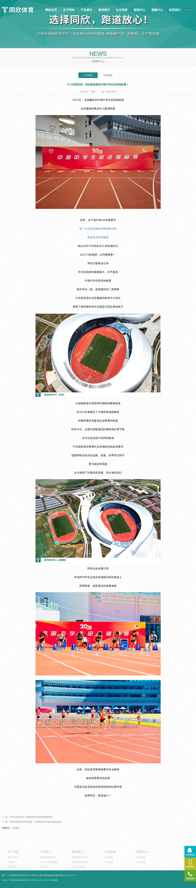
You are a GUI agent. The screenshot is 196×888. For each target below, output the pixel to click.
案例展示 (103, 10)
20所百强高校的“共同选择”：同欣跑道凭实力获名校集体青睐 (35, 822)
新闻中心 (139, 10)
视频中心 (156, 10)
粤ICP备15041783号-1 (40, 880)
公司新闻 (88, 75)
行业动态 (107, 75)
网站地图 (53, 880)
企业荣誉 (121, 10)
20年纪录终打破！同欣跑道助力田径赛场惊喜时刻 (31, 817)
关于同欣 (68, 10)
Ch (186, 10)
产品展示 (86, 10)
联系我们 (174, 10)
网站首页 (50, 10)
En (191, 10)
